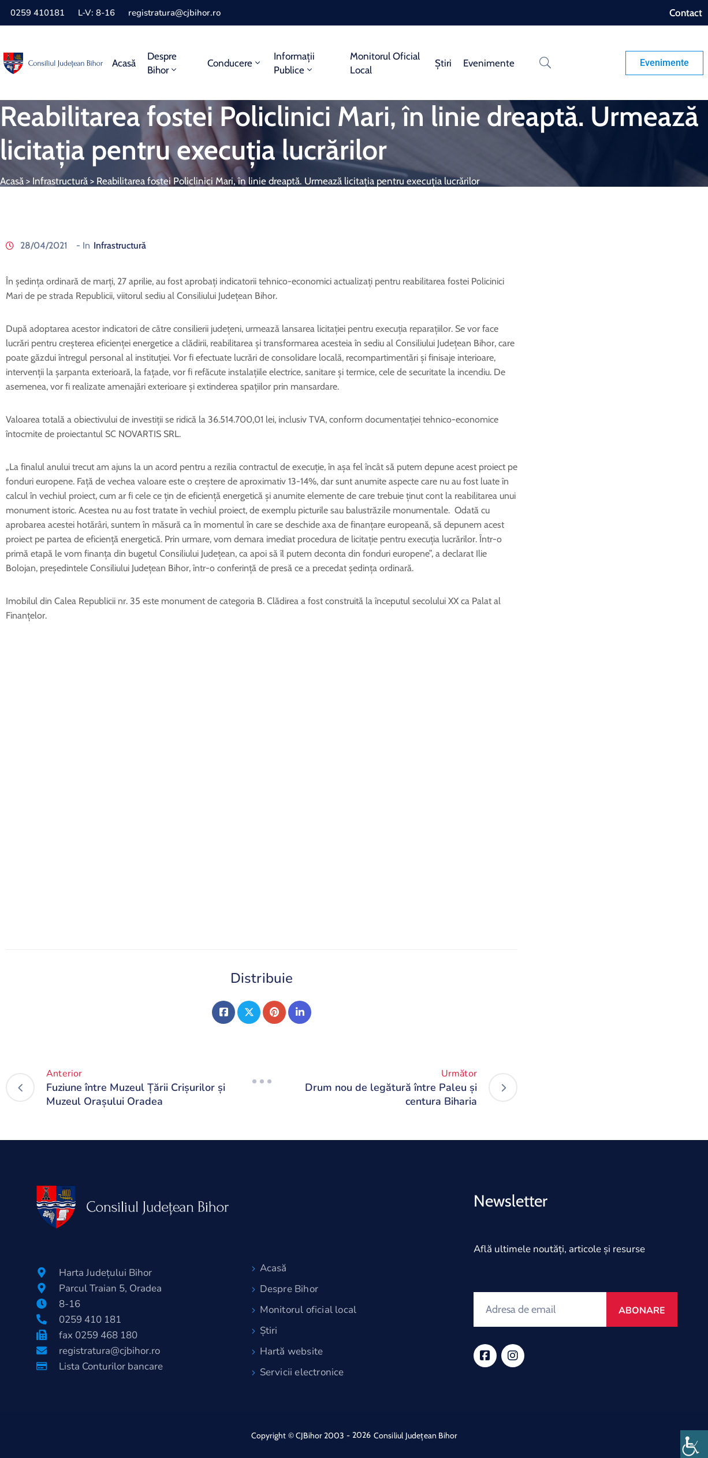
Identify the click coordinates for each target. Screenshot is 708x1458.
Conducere (234, 63)
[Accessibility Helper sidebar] (694, 1444)
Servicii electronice (302, 1372)
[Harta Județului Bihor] (41, 1272)
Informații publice (294, 63)
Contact (685, 12)
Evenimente (489, 63)
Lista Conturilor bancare (111, 1366)
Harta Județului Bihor (105, 1272)
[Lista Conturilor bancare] (41, 1366)
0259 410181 (37, 12)
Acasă (124, 63)
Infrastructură (60, 181)
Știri (443, 63)
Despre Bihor (162, 63)
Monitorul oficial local (385, 63)
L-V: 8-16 (96, 12)
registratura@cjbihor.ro (174, 12)
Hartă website (291, 1351)
